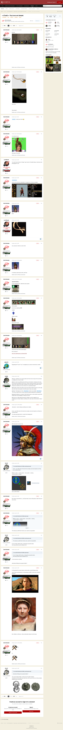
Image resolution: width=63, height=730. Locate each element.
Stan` (58, 22)
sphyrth (6, 362)
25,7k (6, 42)
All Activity (17, 8)
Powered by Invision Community (31, 728)
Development (26, 5)
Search (38, 8)
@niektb (13, 119)
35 (7, 472)
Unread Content (24, 8)
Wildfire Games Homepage (9, 5)
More (36, 5)
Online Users (11, 8)
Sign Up (59, 2)
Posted (15, 29)
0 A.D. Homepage (19, 5)
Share (31, 20)
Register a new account (13, 712)
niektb (6, 376)
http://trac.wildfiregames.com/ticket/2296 (19, 353)
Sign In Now (31, 711)
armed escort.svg (36, 483)
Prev (5, 25)
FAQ (2, 5)
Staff (6, 8)
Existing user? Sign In (51, 2)
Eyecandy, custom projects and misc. (17, 21)
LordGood (6, 159)
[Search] (48, 6)
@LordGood (14, 180)
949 (6, 371)
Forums (32, 6)
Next (14, 25)
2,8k (6, 173)
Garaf (6, 463)
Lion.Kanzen (8, 20)
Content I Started (32, 8)
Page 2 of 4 (21, 25)
